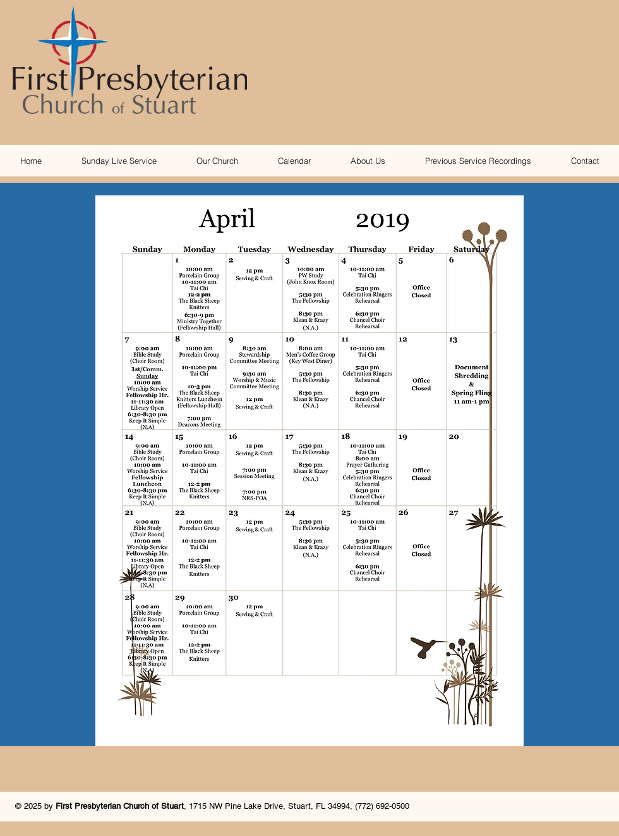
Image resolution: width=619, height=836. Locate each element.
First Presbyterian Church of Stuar (118, 806)
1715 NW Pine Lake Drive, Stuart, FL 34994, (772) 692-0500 (299, 806)
